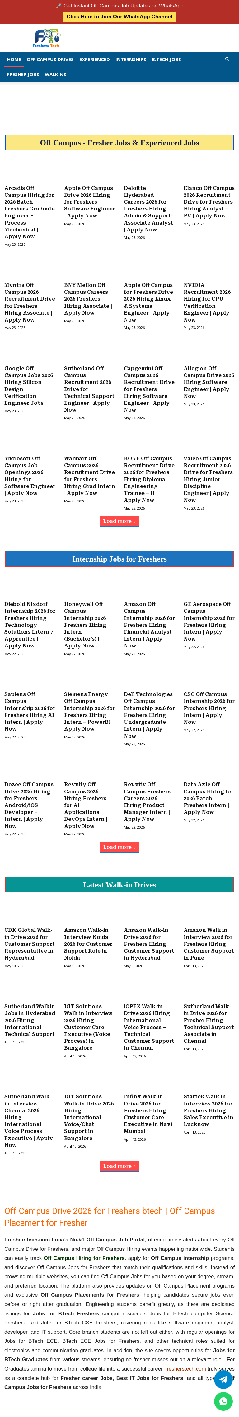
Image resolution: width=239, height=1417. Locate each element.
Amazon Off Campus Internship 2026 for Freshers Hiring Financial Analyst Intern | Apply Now (149, 622)
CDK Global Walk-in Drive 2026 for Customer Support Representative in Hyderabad (29, 940)
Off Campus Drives (50, 59)
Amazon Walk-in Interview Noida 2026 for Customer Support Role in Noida (88, 940)
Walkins (55, 74)
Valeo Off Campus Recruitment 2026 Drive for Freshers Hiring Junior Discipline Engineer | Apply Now (208, 477)
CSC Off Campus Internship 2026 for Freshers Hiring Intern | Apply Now (209, 706)
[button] (227, 59)
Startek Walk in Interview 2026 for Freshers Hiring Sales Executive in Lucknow (208, 1106)
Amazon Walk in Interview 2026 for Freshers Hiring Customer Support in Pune (209, 940)
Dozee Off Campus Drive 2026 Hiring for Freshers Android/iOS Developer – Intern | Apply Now (29, 802)
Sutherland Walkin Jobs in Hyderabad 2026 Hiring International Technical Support (29, 1016)
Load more (119, 519)
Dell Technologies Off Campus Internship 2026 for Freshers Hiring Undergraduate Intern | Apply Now (149, 712)
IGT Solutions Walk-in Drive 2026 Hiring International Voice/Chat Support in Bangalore (89, 1113)
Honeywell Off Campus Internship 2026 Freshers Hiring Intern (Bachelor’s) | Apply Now (85, 622)
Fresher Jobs (23, 74)
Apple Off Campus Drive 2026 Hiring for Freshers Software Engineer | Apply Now (89, 202)
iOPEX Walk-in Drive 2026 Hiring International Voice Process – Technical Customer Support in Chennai (149, 1023)
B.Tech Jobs (166, 59)
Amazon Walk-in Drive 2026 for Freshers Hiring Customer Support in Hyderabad (149, 940)
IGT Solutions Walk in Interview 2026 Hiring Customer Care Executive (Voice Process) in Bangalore (88, 1023)
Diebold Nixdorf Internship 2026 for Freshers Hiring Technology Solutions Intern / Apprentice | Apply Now (29, 622)
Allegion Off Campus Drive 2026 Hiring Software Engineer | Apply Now (209, 381)
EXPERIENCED (94, 59)
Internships (130, 59)
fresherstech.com (186, 1364)
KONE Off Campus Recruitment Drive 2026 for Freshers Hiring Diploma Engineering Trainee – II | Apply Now (149, 477)
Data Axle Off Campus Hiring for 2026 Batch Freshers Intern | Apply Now (208, 795)
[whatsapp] (223, 1401)
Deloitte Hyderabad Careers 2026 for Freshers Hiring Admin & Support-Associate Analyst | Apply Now (148, 208)
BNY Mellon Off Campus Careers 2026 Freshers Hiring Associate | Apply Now (88, 298)
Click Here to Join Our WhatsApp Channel (119, 17)
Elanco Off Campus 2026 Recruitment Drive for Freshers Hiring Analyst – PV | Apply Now (209, 202)
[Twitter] (223, 1379)
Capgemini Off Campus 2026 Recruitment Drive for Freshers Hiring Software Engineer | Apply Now (149, 388)
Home (14, 59)
